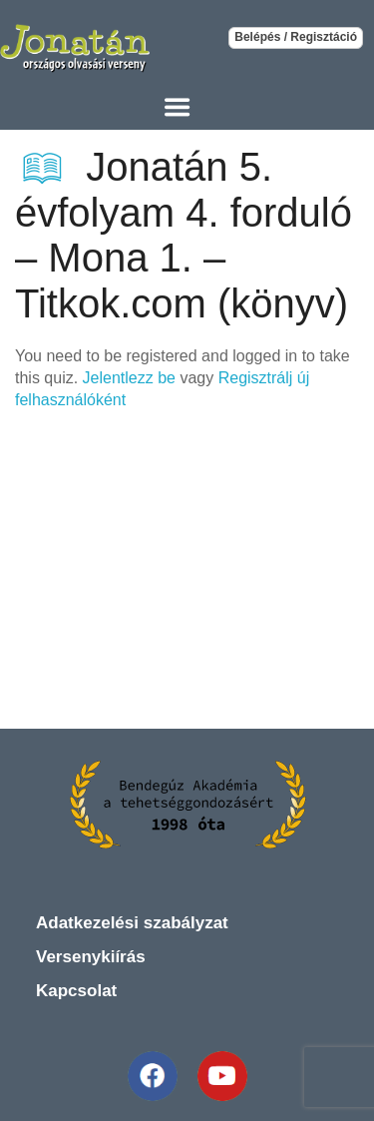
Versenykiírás (91, 956)
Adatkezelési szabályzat (132, 922)
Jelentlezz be (129, 377)
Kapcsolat (76, 990)
